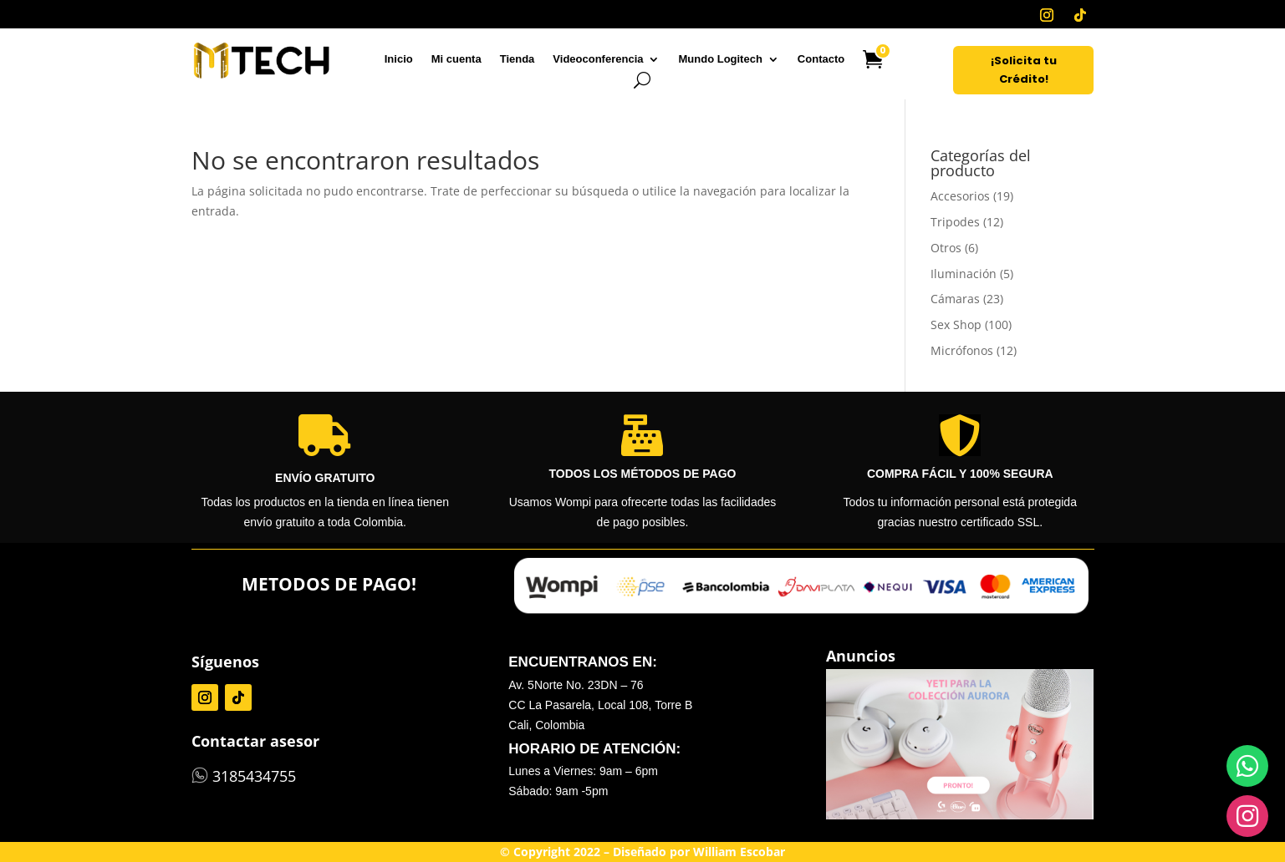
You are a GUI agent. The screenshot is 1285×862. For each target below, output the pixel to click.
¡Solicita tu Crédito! (1024, 70)
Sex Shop (956, 324)
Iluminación (964, 273)
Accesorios (960, 196)
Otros (946, 248)
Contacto (821, 59)
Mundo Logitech (720, 59)
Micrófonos (962, 350)
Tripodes (955, 222)
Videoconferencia (598, 59)
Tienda (517, 59)
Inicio (399, 59)
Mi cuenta (456, 59)
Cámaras (955, 299)
